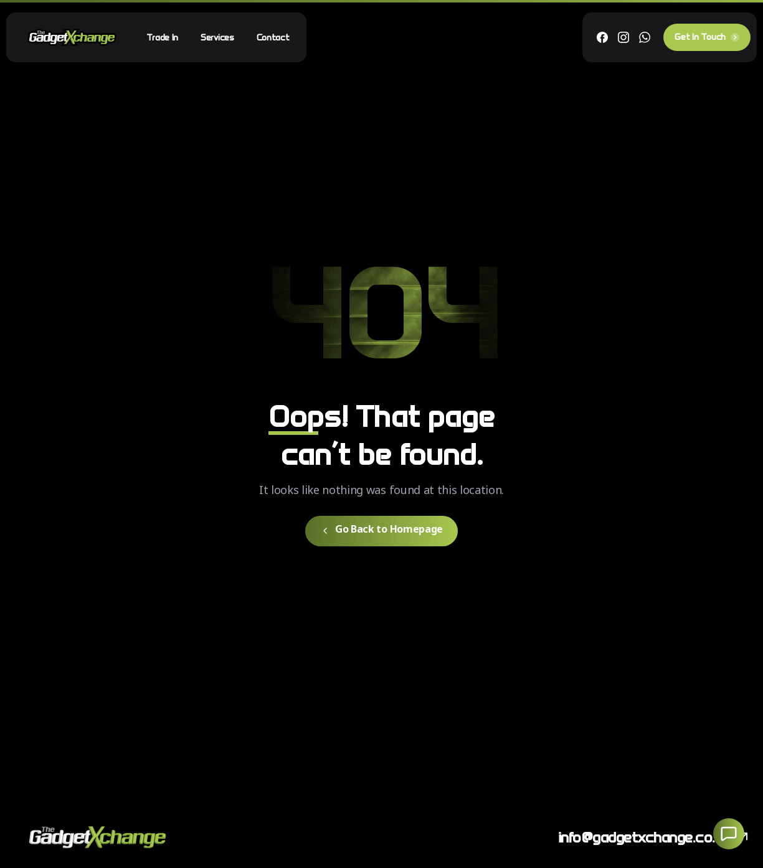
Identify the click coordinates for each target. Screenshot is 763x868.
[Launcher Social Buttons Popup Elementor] (728, 833)
